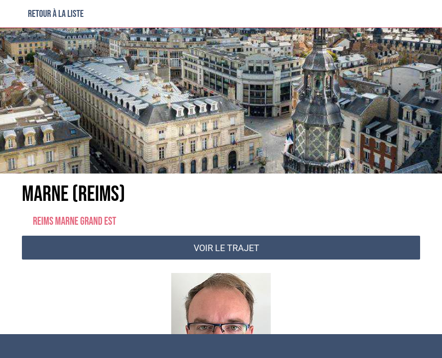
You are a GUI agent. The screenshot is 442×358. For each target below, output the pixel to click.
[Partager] (327, 346)
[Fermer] (14, 14)
